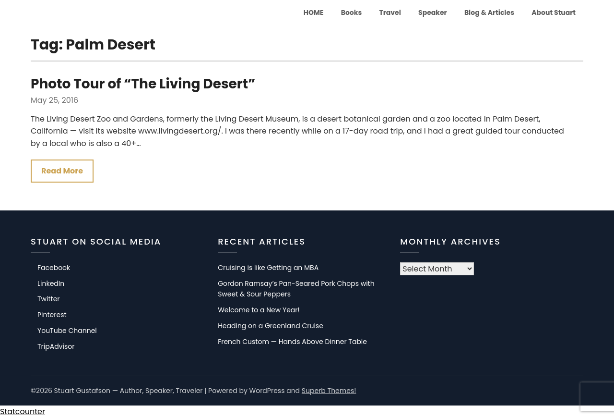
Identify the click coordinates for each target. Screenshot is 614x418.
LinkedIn (50, 283)
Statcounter (22, 411)
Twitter (48, 299)
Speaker (432, 12)
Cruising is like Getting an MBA (268, 267)
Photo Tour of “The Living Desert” (143, 83)
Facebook (53, 267)
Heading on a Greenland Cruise (270, 326)
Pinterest (52, 315)
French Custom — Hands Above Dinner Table (292, 341)
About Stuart (553, 12)
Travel (390, 12)
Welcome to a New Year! (259, 310)
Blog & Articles (489, 12)
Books (351, 12)
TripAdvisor (55, 346)
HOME (314, 12)
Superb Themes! (329, 390)
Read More (62, 170)
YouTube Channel (67, 330)
